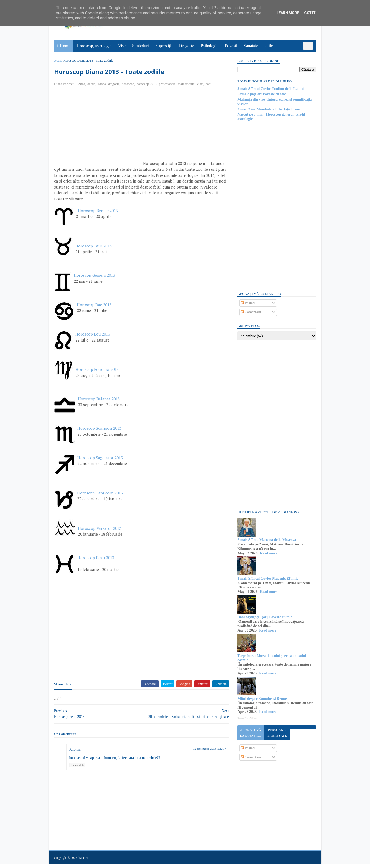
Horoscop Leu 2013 (93, 334)
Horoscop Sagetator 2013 (100, 457)
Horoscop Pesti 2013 (96, 557)
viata (200, 84)
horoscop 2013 (147, 84)
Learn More (288, 13)
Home (65, 45)
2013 (81, 84)
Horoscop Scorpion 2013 (100, 428)
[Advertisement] (98, 128)
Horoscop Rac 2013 (94, 304)
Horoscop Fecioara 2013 (97, 369)
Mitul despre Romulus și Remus (262, 699)
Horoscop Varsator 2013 (100, 528)
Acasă (58, 60)
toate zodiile (186, 84)
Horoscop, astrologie (94, 45)
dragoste (114, 84)
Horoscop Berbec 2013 (98, 210)
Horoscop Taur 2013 (94, 245)
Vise (122, 45)
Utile (269, 45)
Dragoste (186, 45)
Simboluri (140, 45)
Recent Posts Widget (247, 718)
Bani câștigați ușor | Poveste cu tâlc (264, 617)
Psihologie (210, 45)
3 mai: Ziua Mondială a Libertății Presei (269, 109)
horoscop (128, 84)
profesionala (167, 84)
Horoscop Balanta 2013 (99, 398)
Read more (268, 553)
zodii (209, 84)
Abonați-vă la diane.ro (250, 732)
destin (92, 84)
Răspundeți (77, 765)
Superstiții (164, 45)
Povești (231, 45)
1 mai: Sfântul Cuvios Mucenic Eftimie (267, 579)
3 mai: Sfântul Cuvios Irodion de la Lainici (270, 89)
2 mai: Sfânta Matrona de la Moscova (266, 540)
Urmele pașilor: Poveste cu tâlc (261, 94)
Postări (248, 303)
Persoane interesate (276, 732)
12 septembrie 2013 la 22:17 (206, 748)
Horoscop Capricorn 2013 (100, 493)
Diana (102, 84)
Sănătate (251, 45)
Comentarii (251, 312)
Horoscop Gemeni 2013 (94, 275)
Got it (309, 13)
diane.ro (83, 858)
